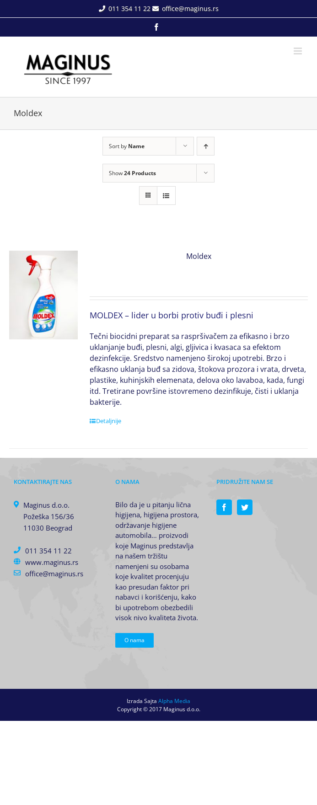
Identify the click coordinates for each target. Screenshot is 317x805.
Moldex (198, 256)
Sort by (127, 146)
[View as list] (166, 195)
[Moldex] (43, 295)
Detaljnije (108, 421)
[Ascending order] (206, 146)
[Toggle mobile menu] (298, 51)
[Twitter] (245, 507)
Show (132, 173)
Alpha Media (174, 701)
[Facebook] (224, 507)
